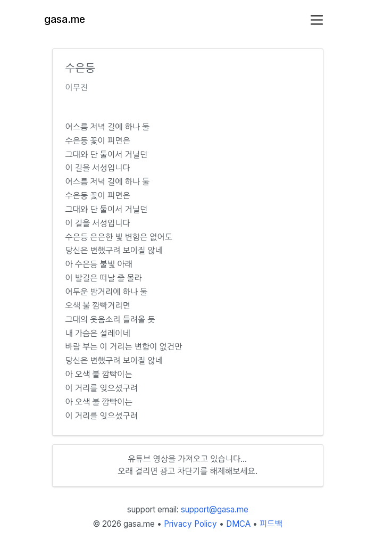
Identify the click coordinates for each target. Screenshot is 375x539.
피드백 (271, 524)
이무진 (76, 87)
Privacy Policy (190, 524)
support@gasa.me (214, 509)
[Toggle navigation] (316, 20)
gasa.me (64, 19)
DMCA (238, 524)
